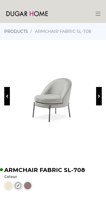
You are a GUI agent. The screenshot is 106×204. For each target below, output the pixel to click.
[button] (7, 96)
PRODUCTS (16, 31)
